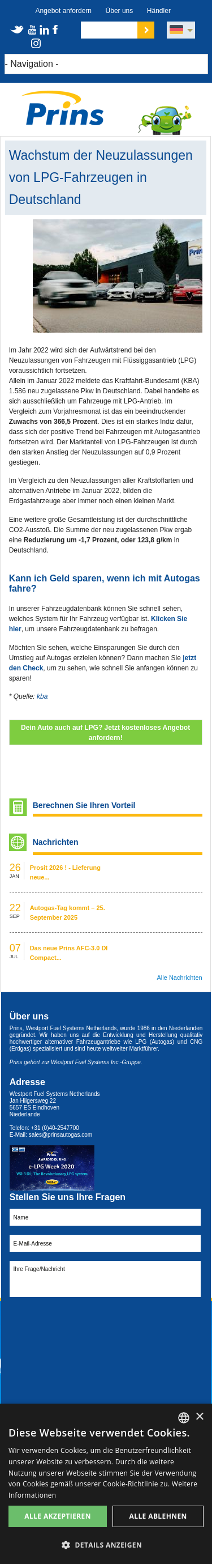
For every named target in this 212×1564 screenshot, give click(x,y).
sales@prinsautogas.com (60, 1135)
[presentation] (95, 1325)
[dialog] (106, 1484)
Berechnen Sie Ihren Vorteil (84, 805)
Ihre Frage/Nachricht (105, 1279)
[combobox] (183, 1417)
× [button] (199, 1417)
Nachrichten (56, 842)
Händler (159, 11)
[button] (106, 1545)
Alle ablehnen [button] (158, 1516)
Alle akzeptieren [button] (57, 1516)
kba (42, 696)
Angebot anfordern (64, 11)
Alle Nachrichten (179, 977)
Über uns (119, 11)
